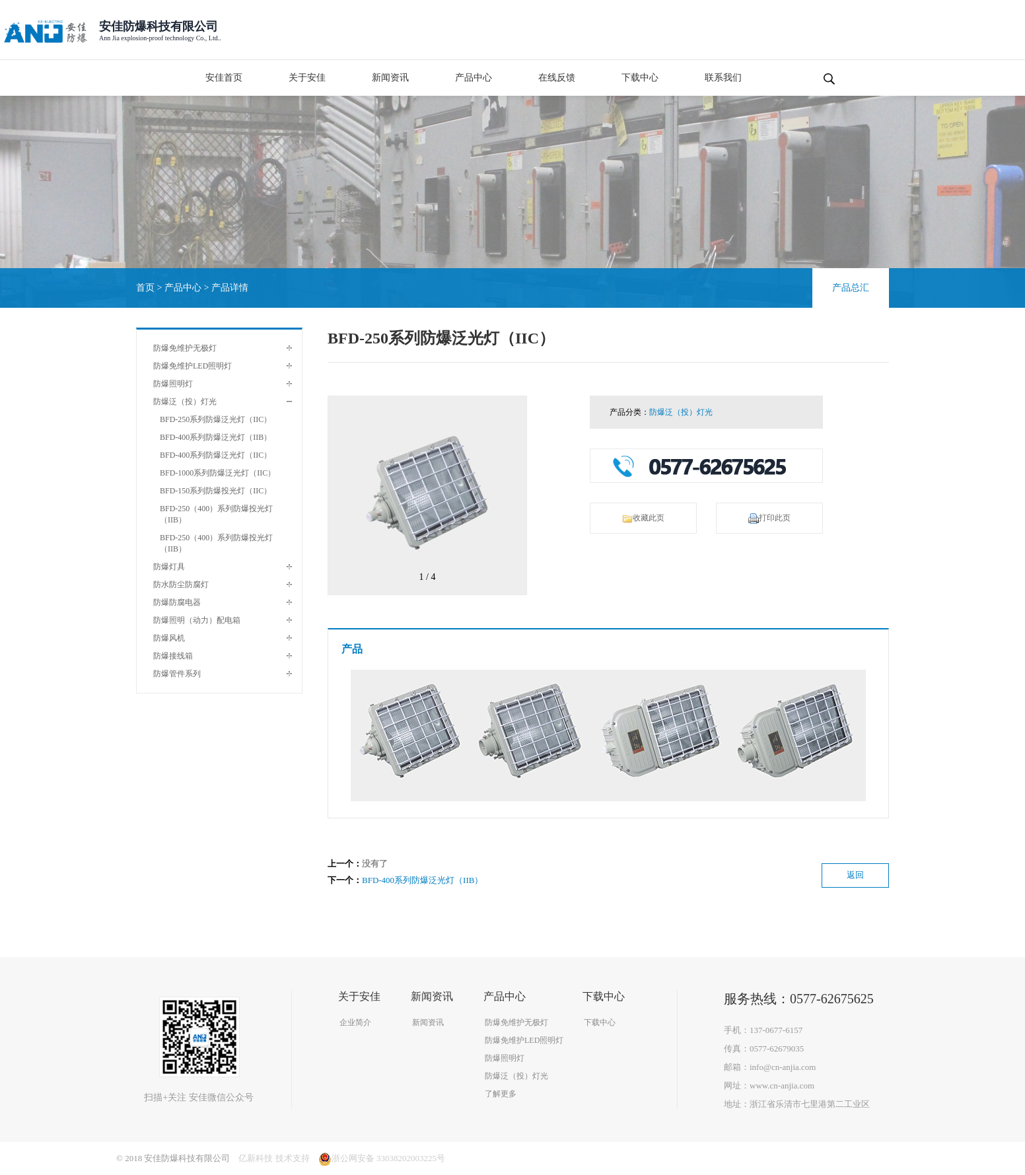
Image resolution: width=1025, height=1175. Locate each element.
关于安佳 (307, 78)
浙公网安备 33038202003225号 (381, 1158)
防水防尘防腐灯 (181, 584)
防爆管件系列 (177, 673)
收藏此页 (643, 518)
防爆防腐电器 (177, 602)
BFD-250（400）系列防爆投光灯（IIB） (216, 514)
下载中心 (639, 78)
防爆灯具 (169, 566)
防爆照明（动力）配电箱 (196, 620)
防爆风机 (169, 638)
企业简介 (355, 1022)
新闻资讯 (390, 78)
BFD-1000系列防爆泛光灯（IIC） (217, 473)
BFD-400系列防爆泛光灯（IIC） (215, 455)
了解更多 (500, 1093)
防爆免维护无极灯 (185, 348)
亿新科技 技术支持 (273, 1158)
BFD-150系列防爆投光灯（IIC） (215, 490)
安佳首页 (223, 78)
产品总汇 (850, 288)
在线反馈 (556, 78)
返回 (855, 875)
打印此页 (769, 518)
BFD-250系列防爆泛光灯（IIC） (215, 419)
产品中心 (473, 78)
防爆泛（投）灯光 (185, 401)
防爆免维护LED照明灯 (192, 366)
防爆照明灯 (173, 383)
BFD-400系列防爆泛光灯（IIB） (215, 437)
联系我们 (723, 78)
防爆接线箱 (173, 655)
